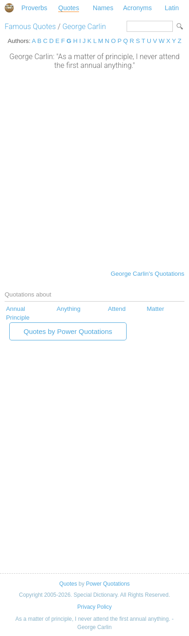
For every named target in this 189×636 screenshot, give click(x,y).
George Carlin (84, 26)
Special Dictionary (9, 7)
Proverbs (34, 8)
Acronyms (137, 8)
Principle (18, 317)
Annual (15, 308)
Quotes (68, 8)
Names (103, 8)
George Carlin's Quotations (147, 273)
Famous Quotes (30, 26)
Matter (155, 308)
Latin (172, 8)
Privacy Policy (94, 607)
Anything (68, 308)
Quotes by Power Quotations (68, 331)
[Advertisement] (94, 168)
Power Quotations (108, 584)
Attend (116, 308)
